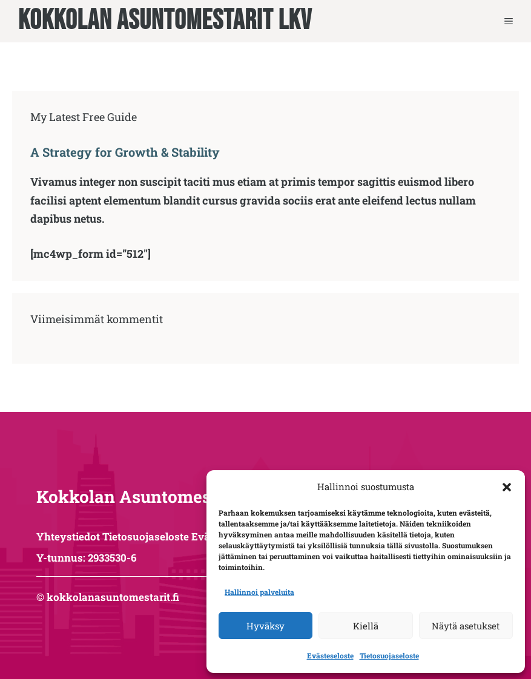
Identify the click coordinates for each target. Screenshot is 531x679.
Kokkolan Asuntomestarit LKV (165, 21)
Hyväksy (265, 626)
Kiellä (365, 626)
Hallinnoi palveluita (259, 592)
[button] (507, 487)
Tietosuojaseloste (389, 655)
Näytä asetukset (466, 626)
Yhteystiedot (68, 536)
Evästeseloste (330, 655)
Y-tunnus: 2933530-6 (86, 558)
